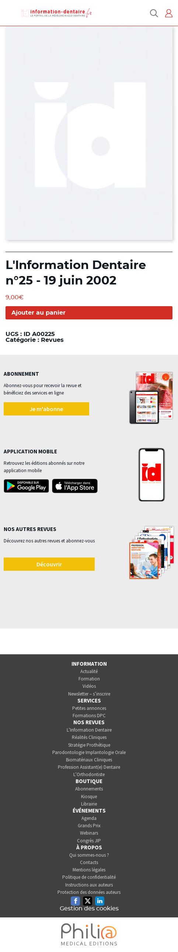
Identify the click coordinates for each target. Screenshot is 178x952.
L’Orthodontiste (89, 774)
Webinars (89, 833)
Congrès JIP (89, 841)
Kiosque (89, 796)
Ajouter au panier (38, 313)
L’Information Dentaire (89, 730)
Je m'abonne (46, 409)
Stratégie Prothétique (89, 745)
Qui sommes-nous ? (89, 855)
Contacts (89, 862)
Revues (52, 340)
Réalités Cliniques (89, 737)
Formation (89, 679)
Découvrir (49, 564)
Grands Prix (89, 825)
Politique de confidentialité (89, 877)
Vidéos (89, 686)
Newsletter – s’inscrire (89, 694)
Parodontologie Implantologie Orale (89, 752)
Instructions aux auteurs (89, 885)
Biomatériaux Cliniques (89, 760)
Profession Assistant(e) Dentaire (89, 767)
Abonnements (89, 789)
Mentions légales (89, 870)
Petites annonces (89, 708)
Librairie (89, 804)
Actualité (89, 671)
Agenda (89, 818)
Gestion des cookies (89, 909)
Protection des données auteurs (89, 892)
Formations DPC (89, 715)
